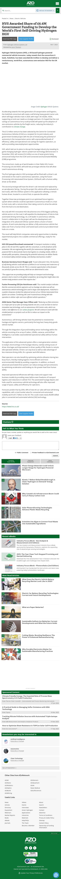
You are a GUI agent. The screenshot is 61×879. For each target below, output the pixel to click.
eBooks (7, 820)
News (11, 18)
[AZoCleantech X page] (34, 848)
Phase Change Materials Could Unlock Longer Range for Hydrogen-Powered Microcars (38, 468)
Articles (7, 805)
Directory (8, 807)
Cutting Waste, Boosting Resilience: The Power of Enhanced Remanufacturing (38, 636)
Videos (24, 802)
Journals (7, 823)
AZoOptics (8, 788)
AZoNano (8, 783)
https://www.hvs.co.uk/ (10, 406)
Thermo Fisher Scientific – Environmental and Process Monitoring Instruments (30, 701)
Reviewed (55, 39)
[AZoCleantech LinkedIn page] (26, 848)
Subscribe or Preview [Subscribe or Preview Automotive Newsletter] (17, 751)
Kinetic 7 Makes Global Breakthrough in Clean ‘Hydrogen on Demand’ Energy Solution (38, 481)
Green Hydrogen (27, 810)
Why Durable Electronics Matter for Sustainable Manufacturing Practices (37, 650)
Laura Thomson (16, 47)
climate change (19, 127)
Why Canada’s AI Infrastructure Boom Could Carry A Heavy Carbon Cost (40, 494)
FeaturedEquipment (30, 461)
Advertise (42, 813)
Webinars (8, 813)
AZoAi (32, 785)
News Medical (35, 788)
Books (7, 818)
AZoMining (8, 793)
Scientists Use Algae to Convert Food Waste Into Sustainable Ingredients (40, 522)
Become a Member (28, 826)
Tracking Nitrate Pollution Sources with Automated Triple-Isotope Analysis (29, 717)
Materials (25, 818)
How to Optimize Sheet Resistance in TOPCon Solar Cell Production (30, 725)
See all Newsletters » (9, 768)
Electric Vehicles (20, 18)
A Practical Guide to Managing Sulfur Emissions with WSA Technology (26, 708)
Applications (26, 813)
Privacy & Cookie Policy (46, 818)
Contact (41, 810)
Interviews (25, 807)
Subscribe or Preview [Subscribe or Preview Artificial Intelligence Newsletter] (17, 741)
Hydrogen (44, 107)
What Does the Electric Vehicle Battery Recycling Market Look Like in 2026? (38, 580)
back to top (55, 833)
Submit (55, 456)
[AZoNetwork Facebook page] (30, 848)
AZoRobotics (9, 785)
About (41, 802)
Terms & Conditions (45, 815)
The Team (25, 823)
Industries (25, 815)
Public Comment (22, 452)
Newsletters (43, 807)
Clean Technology (17, 758)
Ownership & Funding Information (46, 827)
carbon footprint (28, 310)
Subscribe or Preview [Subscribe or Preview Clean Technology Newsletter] (17, 760)
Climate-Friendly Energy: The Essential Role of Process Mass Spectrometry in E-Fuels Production (27, 697)
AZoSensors (34, 780)
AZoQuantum (35, 783)
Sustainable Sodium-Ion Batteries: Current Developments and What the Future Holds (39, 622)
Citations (8, 422)
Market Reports (10, 815)
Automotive (15, 749)
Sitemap (42, 820)
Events (24, 805)
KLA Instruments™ (11, 729)
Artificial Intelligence (18, 739)
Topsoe (8, 712)
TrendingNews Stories (11, 461)
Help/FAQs (25, 820)
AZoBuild (8, 790)
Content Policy (44, 823)
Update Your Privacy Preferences (30, 873)
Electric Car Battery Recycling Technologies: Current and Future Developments (40, 594)
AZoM (7, 780)
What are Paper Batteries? (33, 607)
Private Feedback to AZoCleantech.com (45, 452)
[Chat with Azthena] (56, 875)
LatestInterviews (50, 461)
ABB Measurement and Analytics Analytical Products (22, 722)
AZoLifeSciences (36, 790)
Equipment (8, 810)
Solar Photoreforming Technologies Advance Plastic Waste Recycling (37, 508)
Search (41, 805)
